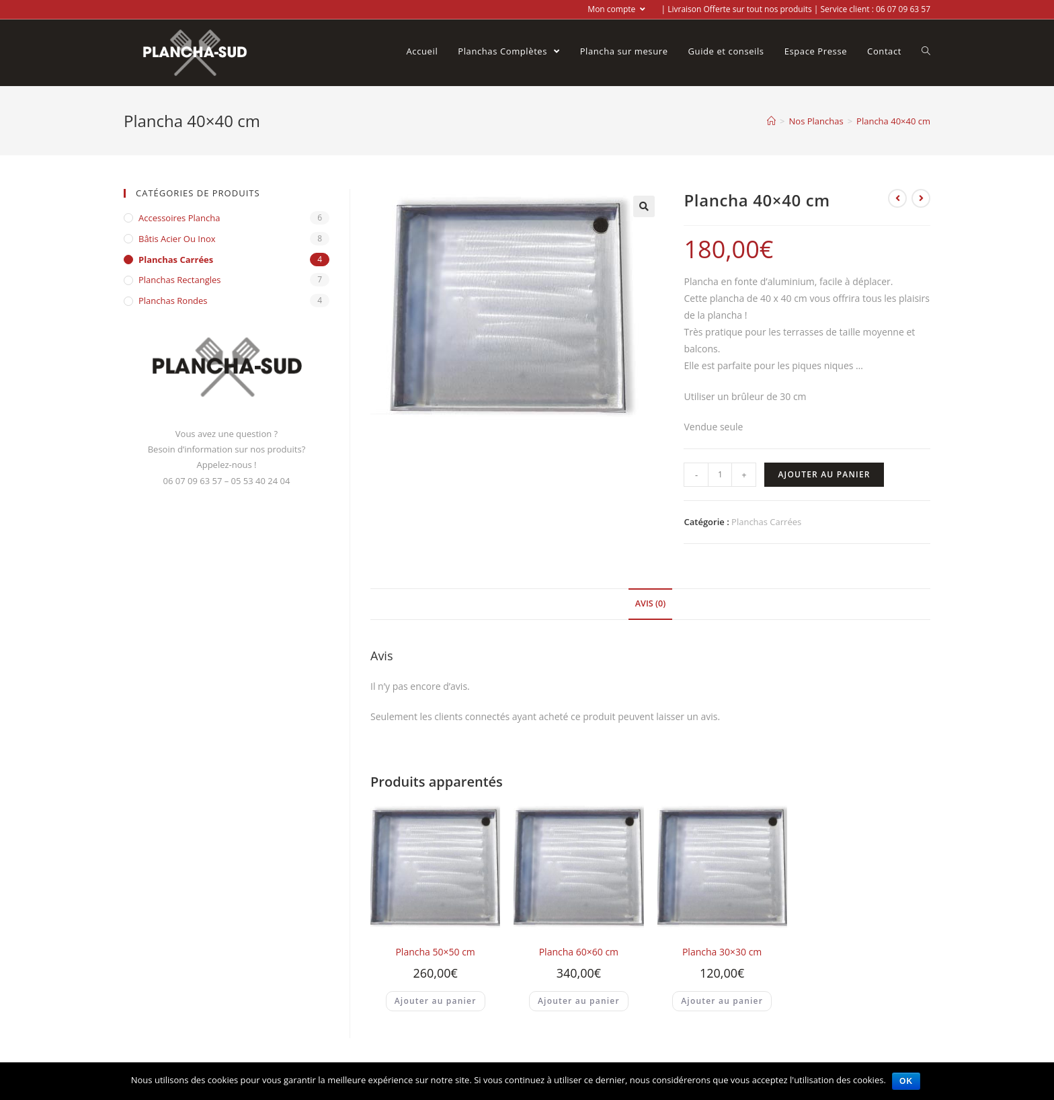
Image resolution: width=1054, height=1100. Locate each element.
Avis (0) (650, 603)
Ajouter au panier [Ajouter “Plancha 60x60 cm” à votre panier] (579, 1001)
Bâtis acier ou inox (177, 239)
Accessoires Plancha (179, 218)
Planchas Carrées (766, 522)
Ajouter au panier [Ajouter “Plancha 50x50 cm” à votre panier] (436, 1001)
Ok (907, 1081)
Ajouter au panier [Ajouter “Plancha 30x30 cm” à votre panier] (722, 1001)
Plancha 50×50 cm (435, 951)
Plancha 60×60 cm (578, 951)
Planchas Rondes (173, 300)
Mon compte (616, 9)
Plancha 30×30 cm (722, 951)
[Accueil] (771, 121)
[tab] (650, 604)
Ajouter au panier (824, 474)
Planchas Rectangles (179, 280)
